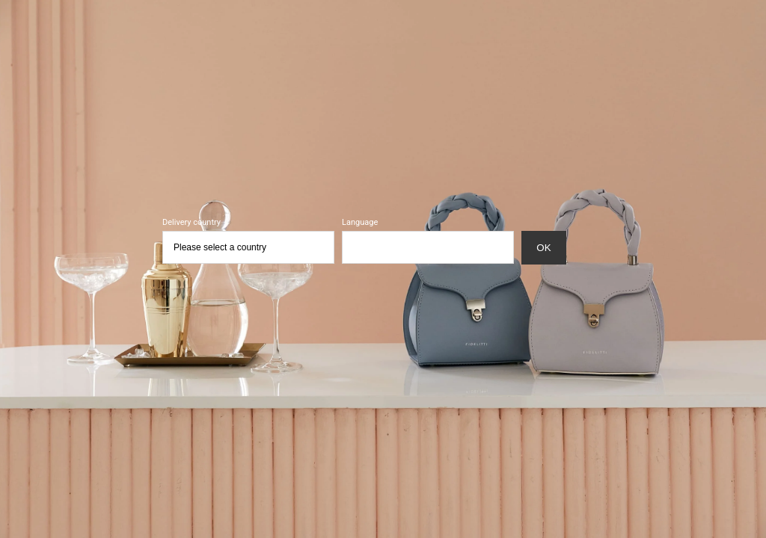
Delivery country (191, 222)
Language (360, 222)
